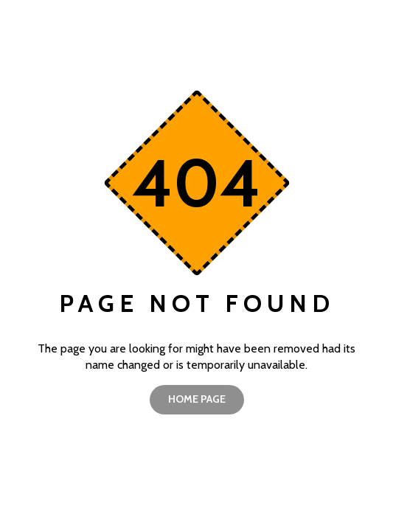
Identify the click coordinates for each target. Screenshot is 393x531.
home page (197, 399)
